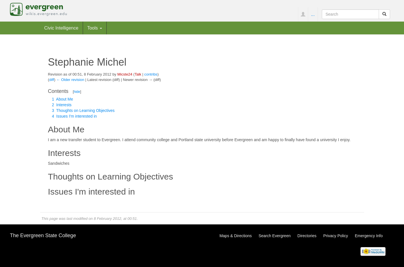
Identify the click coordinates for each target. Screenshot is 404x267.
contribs (151, 74)
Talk (137, 74)
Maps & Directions (235, 235)
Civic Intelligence (61, 27)
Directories (306, 235)
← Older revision (70, 80)
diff (51, 80)
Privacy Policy (335, 235)
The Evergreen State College (43, 235)
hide (77, 92)
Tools (94, 27)
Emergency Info (369, 235)
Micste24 (124, 74)
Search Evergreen (274, 235)
